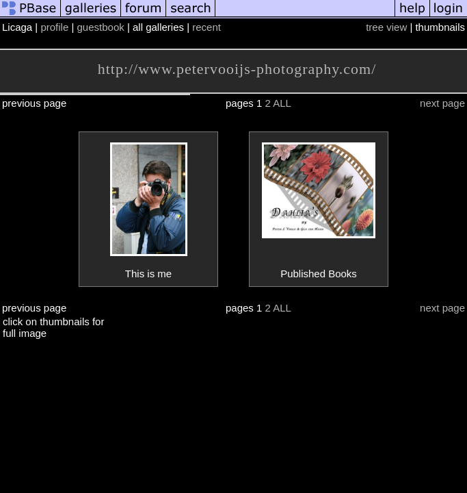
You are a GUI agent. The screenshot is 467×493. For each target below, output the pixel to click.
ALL (282, 103)
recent (206, 27)
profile (54, 27)
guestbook (100, 27)
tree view (386, 27)
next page (442, 103)
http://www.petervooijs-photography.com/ (237, 68)
